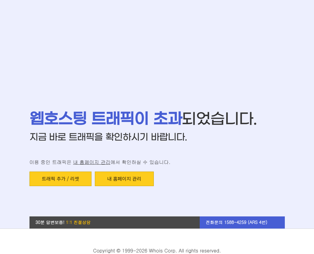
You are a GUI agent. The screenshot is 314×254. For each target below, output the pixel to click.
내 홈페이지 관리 (91, 162)
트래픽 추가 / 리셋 (60, 178)
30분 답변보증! (63, 222)
